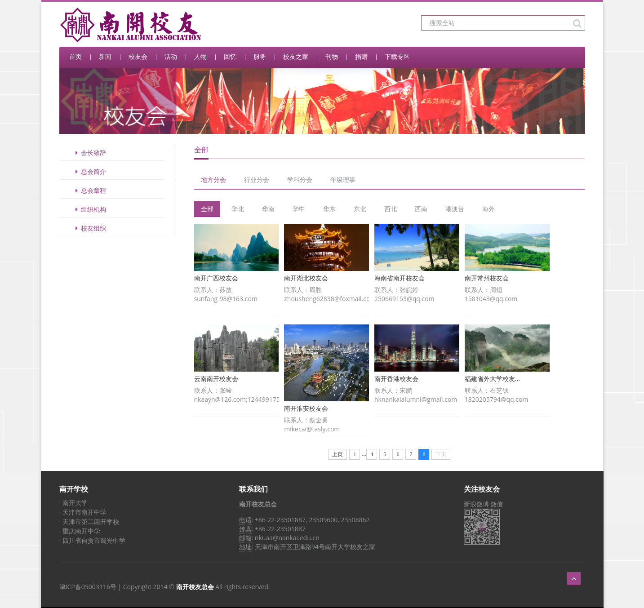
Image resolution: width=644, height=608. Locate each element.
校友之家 (295, 56)
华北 (237, 208)
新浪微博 (476, 504)
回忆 (230, 56)
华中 (299, 208)
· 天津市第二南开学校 (89, 521)
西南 (421, 208)
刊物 (331, 56)
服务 (259, 56)
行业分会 (256, 179)
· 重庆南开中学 (79, 531)
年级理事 (342, 179)
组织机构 (89, 209)
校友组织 (89, 228)
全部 (207, 208)
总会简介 (89, 171)
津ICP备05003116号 (87, 586)
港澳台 (454, 208)
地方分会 (213, 179)
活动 (170, 56)
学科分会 (299, 179)
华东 (329, 208)
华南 (268, 208)
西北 (390, 208)
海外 (488, 208)
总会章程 (89, 190)
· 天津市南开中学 (83, 512)
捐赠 (361, 56)
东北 (360, 208)
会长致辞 (89, 152)
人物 (200, 56)
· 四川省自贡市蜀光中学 (92, 540)
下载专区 (397, 56)
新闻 (105, 56)
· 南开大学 (73, 502)
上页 (337, 454)
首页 (75, 56)
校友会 (138, 56)
